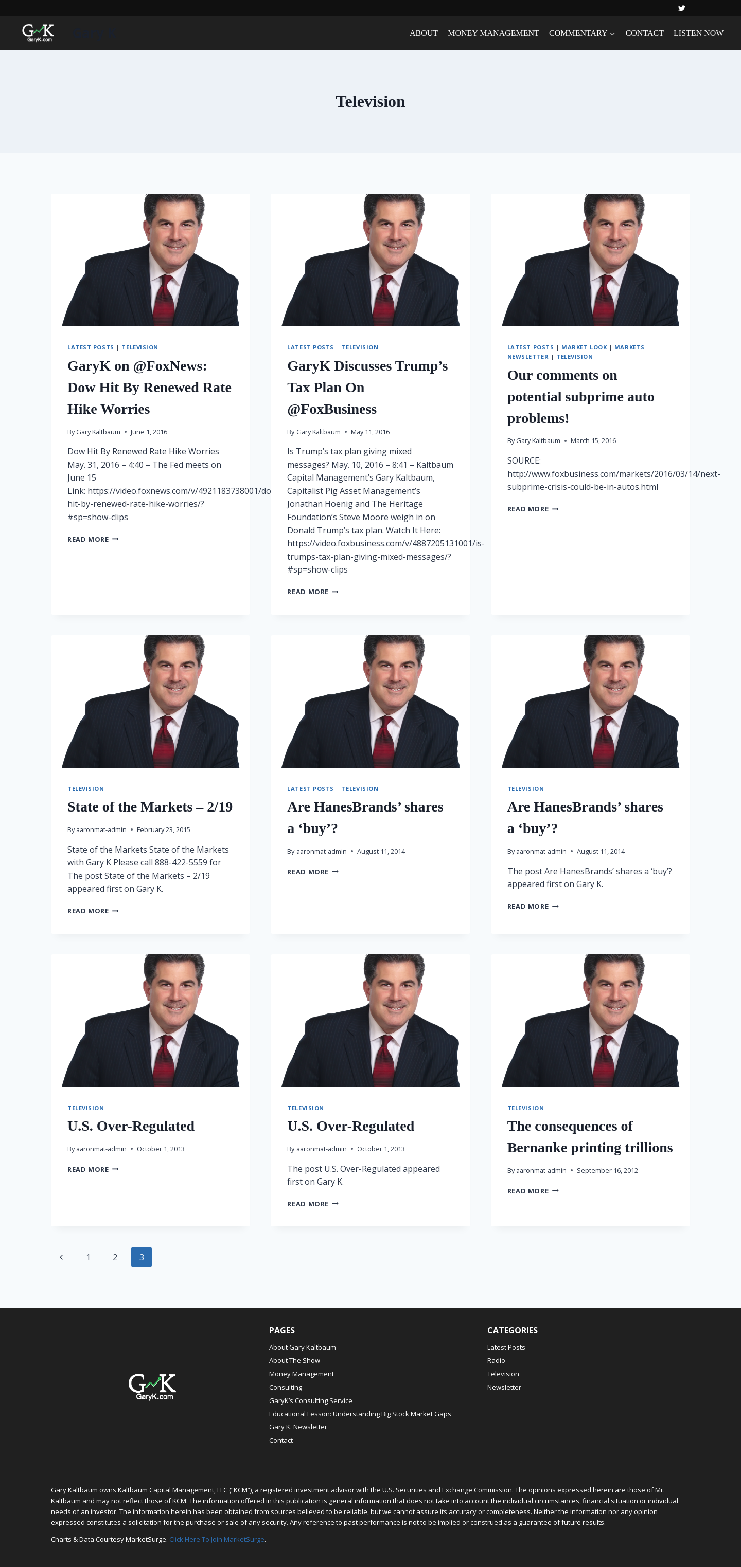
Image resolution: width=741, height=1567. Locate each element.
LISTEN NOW (699, 33)
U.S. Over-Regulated (131, 1126)
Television (139, 347)
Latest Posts (90, 347)
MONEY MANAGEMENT (493, 33)
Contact (281, 1440)
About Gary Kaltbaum (302, 1347)
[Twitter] (682, 8)
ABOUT (424, 33)
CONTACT (645, 33)
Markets (629, 347)
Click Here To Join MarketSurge (216, 1539)
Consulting (285, 1387)
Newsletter (528, 356)
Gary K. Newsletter (298, 1426)
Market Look (584, 347)
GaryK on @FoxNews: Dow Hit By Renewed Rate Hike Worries (149, 387)
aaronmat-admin (101, 829)
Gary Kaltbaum (98, 431)
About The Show (294, 1360)
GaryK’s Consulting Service (310, 1400)
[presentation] (150, 260)
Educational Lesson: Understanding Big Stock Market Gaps (360, 1413)
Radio (496, 1360)
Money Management (301, 1373)
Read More (93, 539)
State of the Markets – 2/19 (150, 807)
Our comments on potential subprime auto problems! (581, 396)
